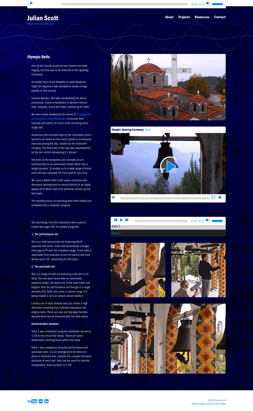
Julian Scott (42, 18)
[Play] (31, 3)
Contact (220, 17)
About (169, 17)
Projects (184, 17)
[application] (168, 158)
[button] (168, 158)
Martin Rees (220, 403)
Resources (202, 17)
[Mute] (208, 3)
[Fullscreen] (213, 185)
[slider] (124, 4)
